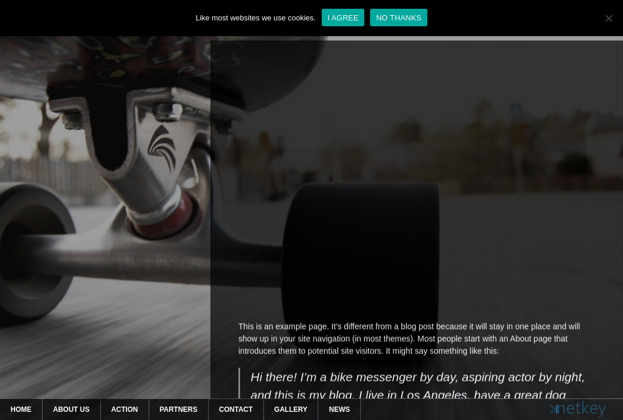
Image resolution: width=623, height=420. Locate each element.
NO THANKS (398, 17)
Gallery (291, 409)
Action (124, 409)
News (339, 409)
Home (20, 409)
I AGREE (343, 17)
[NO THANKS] (608, 18)
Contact (236, 409)
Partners (179, 409)
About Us (71, 409)
